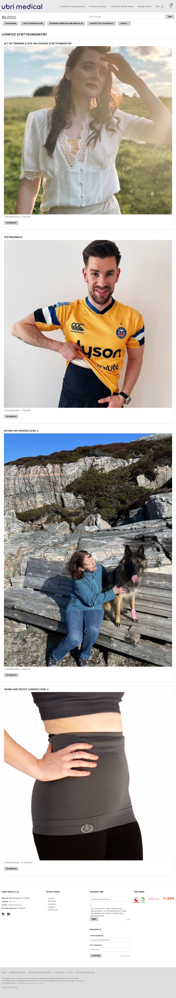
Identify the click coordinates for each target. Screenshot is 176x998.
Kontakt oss (53, 910)
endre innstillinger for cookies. (34, 983)
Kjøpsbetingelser (17, 972)
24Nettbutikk (14, 987)
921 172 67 (12, 902)
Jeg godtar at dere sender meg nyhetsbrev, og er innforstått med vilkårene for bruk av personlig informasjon (108, 912)
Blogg (9, 17)
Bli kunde (52, 901)
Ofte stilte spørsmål (85, 972)
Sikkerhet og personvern (40, 972)
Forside (51, 898)
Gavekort (52, 904)
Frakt (4, 972)
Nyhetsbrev (59, 972)
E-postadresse (96, 936)
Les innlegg (11, 223)
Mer (158, 6)
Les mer (127, 919)
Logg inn (51, 907)
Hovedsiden (10, 23)
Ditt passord (96, 945)
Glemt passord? (125, 956)
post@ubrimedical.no (15, 905)
